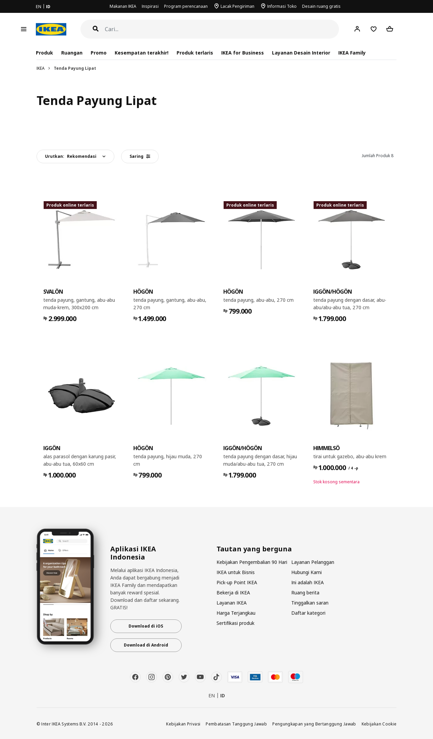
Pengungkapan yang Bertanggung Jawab (314, 723)
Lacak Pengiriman (237, 6)
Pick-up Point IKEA (236, 582)
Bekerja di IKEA (233, 592)
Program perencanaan (186, 6)
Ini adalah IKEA (307, 582)
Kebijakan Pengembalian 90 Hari (251, 562)
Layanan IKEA (231, 602)
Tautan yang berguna (254, 549)
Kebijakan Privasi (183, 723)
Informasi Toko (282, 6)
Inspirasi (150, 6)
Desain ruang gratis (321, 6)
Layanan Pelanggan (312, 562)
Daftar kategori (308, 613)
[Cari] (222, 29)
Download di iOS (146, 626)
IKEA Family (352, 52)
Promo (99, 52)
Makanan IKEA (123, 6)
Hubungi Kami (306, 572)
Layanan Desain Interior (301, 52)
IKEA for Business (242, 52)
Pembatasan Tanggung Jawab (236, 723)
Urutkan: (70, 156)
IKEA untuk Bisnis (235, 572)
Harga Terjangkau (235, 613)
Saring (140, 156)
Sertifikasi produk (235, 623)
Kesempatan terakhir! (141, 52)
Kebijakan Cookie (379, 723)
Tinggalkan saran (309, 602)
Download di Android (146, 645)
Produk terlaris (195, 52)
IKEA (41, 68)
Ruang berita (305, 592)
